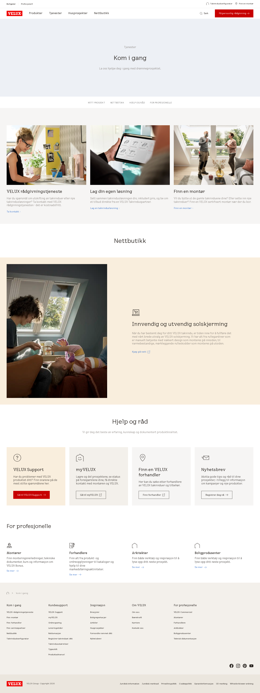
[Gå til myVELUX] (91, 495)
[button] (8, 593)
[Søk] (204, 13)
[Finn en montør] (244, 3)
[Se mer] (13, 571)
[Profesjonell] (27, 4)
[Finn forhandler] (154, 495)
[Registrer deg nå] (216, 495)
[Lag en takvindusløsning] (105, 208)
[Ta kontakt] (14, 211)
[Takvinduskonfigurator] (219, 3)
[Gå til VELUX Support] (31, 495)
